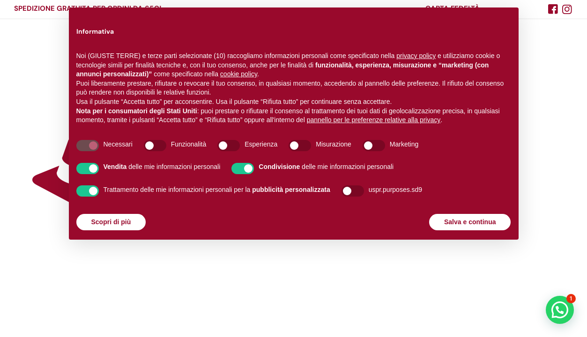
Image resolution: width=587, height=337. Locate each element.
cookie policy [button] (238, 74)
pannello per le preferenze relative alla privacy (374, 120)
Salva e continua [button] (470, 222)
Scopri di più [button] (111, 222)
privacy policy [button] (416, 55)
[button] (560, 310)
